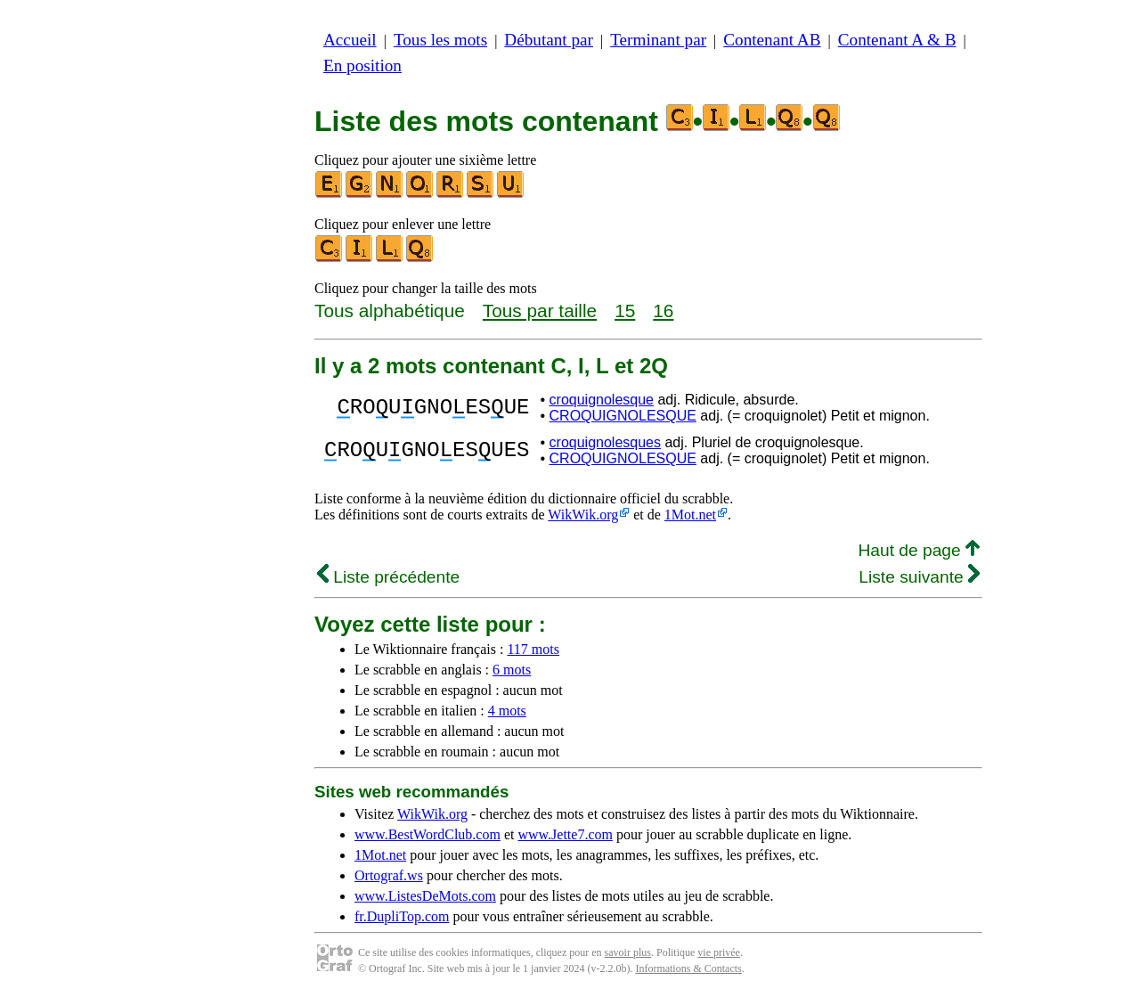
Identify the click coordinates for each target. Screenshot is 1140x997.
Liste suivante (919, 577)
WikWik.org (583, 514)
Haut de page (919, 550)
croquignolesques (605, 442)
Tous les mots (440, 39)
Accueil (350, 39)
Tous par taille (540, 310)
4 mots (507, 710)
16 (663, 310)
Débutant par (548, 39)
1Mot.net (690, 514)
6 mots (512, 669)
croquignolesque (602, 399)
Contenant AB (771, 39)
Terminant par (658, 39)
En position (362, 65)
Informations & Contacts (688, 968)
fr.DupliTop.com (401, 916)
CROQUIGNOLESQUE (623, 415)
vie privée (718, 952)
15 (625, 310)
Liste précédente (388, 577)
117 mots (533, 649)
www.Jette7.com (565, 834)
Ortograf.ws (388, 875)
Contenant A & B (897, 39)
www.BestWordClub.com (427, 834)
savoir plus (628, 952)
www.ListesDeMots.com (425, 895)
